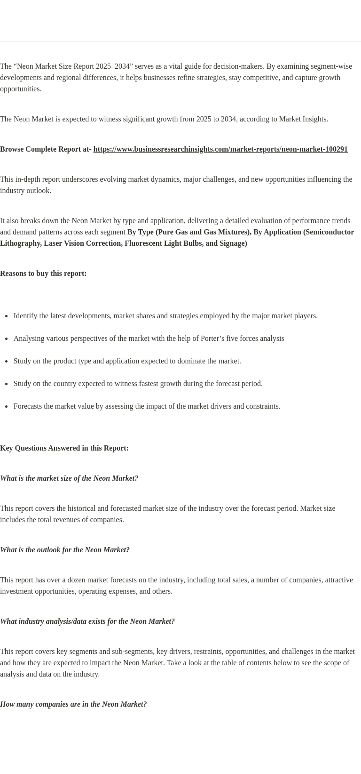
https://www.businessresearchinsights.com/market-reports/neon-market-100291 (221, 149)
